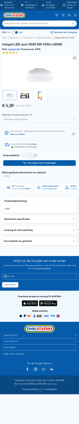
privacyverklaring (43, 268)
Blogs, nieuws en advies (14, 354)
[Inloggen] (62, 15)
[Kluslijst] (56, 15)
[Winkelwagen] (69, 15)
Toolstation (30, 380)
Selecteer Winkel (17, 134)
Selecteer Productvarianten (17, 115)
